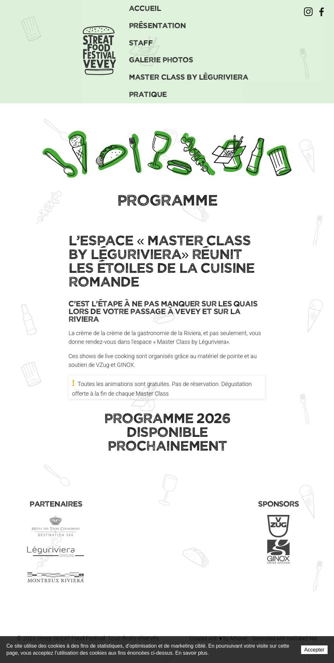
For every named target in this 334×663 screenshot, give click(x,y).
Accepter (314, 650)
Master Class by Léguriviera (188, 76)
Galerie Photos (161, 59)
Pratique (148, 94)
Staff (140, 42)
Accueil (145, 8)
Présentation (157, 25)
